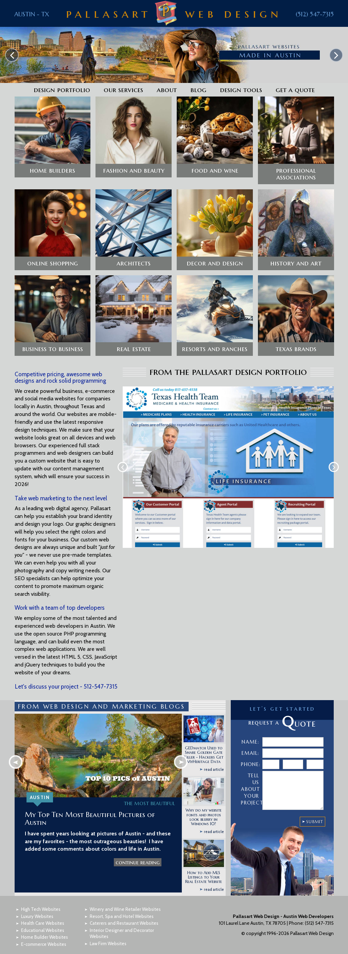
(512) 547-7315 (315, 14)
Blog (198, 89)
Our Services (123, 89)
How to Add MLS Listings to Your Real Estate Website (203, 868)
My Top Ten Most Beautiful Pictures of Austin (90, 809)
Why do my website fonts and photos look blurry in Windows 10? (204, 808)
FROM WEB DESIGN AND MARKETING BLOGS (101, 697)
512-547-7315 (100, 677)
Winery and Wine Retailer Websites (125, 900)
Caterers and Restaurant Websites (124, 914)
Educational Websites (42, 921)
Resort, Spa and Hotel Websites (122, 907)
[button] (53, 137)
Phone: (250, 756)
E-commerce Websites (43, 935)
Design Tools (241, 89)
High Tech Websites (40, 900)
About (167, 89)
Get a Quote (295, 89)
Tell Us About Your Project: (251, 780)
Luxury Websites (37, 907)
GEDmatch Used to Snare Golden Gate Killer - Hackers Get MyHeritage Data (203, 746)
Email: (250, 745)
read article (214, 760)
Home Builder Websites (44, 928)
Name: (250, 733)
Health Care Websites (42, 914)
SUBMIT (314, 813)
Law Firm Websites (108, 934)
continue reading (138, 853)
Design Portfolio (62, 89)
